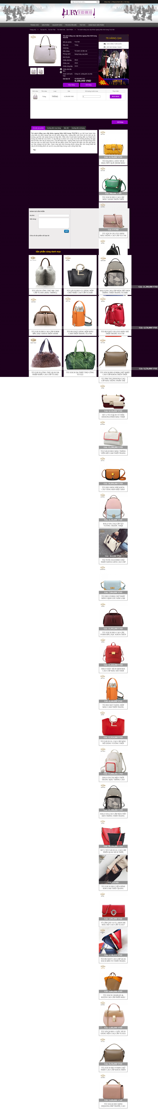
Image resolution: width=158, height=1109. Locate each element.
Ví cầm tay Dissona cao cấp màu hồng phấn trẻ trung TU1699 (113, 381)
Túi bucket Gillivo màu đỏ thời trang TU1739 (115, 332)
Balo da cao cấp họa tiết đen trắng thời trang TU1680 (113, 816)
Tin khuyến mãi (70, 25)
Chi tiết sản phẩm (38, 128)
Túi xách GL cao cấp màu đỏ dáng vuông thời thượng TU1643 (113, 743)
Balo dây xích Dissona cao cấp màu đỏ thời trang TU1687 (113, 671)
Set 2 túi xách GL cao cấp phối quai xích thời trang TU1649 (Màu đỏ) (113, 852)
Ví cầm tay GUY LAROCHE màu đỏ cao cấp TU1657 (113, 924)
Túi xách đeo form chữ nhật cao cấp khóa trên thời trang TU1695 (113, 1070)
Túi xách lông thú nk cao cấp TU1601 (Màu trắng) (45, 292)
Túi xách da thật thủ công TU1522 (80, 373)
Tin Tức (82, 25)
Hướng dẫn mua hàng (54, 128)
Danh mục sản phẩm (96, 25)
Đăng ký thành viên (117, 2)
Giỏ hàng (126, 2)
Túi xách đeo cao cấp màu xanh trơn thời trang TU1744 (113, 199)
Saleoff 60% (57, 25)
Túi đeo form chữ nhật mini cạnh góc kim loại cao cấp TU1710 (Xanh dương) (113, 599)
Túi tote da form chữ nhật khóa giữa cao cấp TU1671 (113, 562)
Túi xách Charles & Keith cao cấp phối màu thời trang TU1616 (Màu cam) (113, 998)
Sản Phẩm (45, 25)
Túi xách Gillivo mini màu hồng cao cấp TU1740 (113, 234)
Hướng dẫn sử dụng (78, 128)
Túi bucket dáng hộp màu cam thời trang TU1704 (113, 707)
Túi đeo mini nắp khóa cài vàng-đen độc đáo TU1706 (113, 489)
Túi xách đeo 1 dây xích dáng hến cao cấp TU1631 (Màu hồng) (113, 1033)
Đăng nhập (107, 2)
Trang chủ (34, 25)
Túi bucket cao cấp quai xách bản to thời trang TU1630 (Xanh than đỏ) (113, 961)
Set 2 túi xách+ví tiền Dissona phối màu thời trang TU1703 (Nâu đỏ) (113, 417)
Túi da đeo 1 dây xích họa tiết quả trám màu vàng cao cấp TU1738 (113, 163)
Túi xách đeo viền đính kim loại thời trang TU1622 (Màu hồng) (113, 888)
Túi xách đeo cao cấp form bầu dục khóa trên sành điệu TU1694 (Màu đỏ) (113, 635)
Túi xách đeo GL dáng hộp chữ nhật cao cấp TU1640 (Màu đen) (80, 293)
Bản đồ (66, 128)
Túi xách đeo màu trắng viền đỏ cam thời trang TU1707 (113, 453)
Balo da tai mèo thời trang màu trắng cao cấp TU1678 (113, 780)
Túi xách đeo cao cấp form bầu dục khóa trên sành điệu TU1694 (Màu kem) (45, 333)
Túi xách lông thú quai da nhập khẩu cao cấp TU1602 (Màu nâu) (45, 374)
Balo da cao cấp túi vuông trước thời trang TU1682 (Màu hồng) (113, 526)
